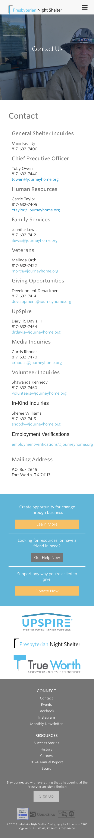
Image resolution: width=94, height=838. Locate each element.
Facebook (46, 711)
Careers (46, 756)
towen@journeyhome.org (35, 179)
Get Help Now (47, 557)
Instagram (46, 717)
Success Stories (46, 743)
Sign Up (46, 796)
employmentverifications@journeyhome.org (52, 444)
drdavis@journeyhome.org (36, 332)
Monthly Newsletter (46, 724)
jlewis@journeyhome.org (35, 240)
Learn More (47, 524)
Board (46, 768)
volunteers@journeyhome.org (40, 393)
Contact (46, 698)
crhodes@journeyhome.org (37, 362)
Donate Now (47, 591)
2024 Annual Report (46, 762)
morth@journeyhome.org (35, 271)
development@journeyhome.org (41, 301)
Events (46, 705)
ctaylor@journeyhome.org (36, 210)
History (47, 749)
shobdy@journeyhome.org (36, 424)
